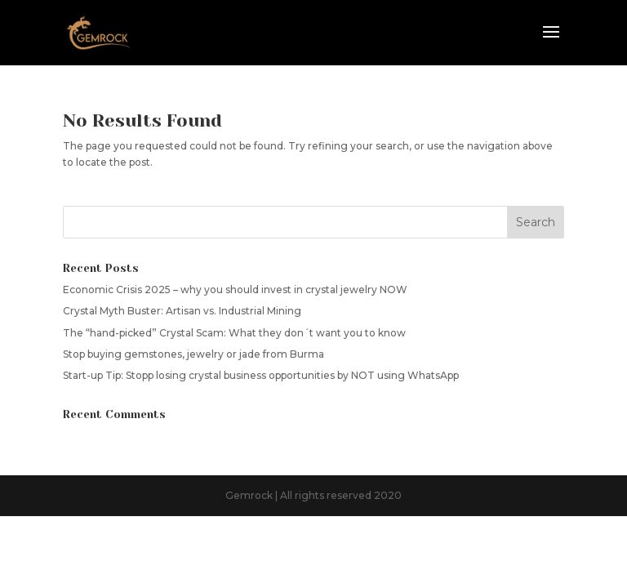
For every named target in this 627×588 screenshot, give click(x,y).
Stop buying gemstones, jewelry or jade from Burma (193, 354)
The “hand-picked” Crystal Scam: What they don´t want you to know (234, 333)
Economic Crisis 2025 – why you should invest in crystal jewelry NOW (235, 289)
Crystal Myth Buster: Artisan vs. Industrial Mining (182, 311)
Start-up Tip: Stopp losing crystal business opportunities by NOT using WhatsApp (261, 375)
